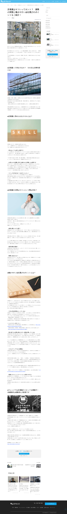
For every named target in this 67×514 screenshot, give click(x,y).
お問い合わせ (64, 1)
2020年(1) (48, 26)
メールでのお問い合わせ (50, 503)
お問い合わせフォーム (24, 453)
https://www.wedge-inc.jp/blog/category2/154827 (17, 329)
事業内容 (43, 1)
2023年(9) (48, 20)
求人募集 (53, 1)
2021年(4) (48, 24)
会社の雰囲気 (57, 1)
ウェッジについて (48, 1)
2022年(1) (48, 22)
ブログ (47, 10)
